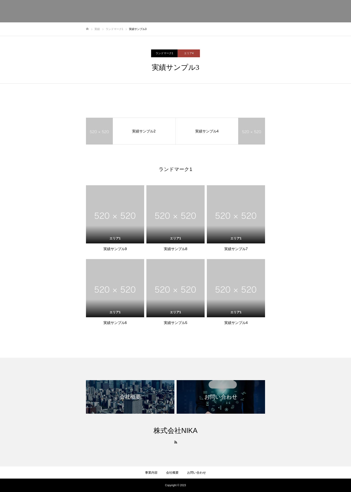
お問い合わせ (333, 11)
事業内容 (289, 11)
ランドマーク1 (164, 53)
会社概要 (309, 11)
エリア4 (189, 53)
